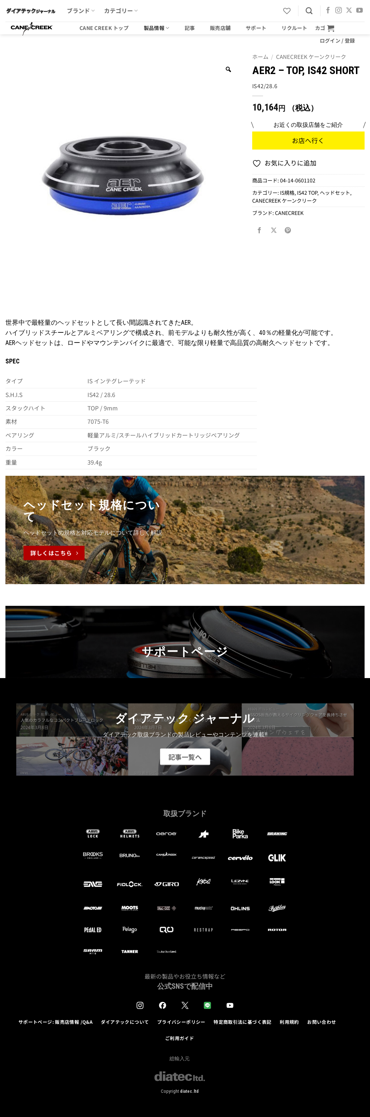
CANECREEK (289, 212)
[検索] (309, 11)
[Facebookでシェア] (259, 230)
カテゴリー (121, 11)
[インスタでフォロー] (338, 10)
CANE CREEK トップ (104, 27)
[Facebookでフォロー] (328, 10)
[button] (324, 28)
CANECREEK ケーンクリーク (311, 56)
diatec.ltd (189, 1091)
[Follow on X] (349, 10)
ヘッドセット (335, 192)
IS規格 (287, 192)
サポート (256, 27)
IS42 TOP (307, 192)
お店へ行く (308, 140)
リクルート (294, 27)
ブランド (81, 11)
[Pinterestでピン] (287, 230)
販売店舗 (220, 27)
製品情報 (156, 27)
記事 (190, 27)
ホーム (260, 56)
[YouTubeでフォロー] (359, 10)
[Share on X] (273, 230)
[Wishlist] (287, 11)
